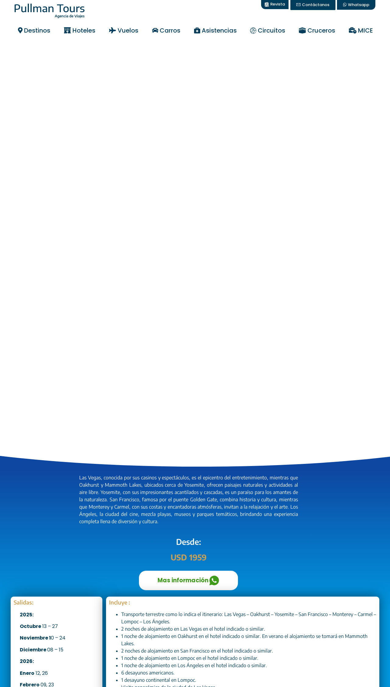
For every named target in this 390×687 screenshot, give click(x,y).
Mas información (188, 580)
